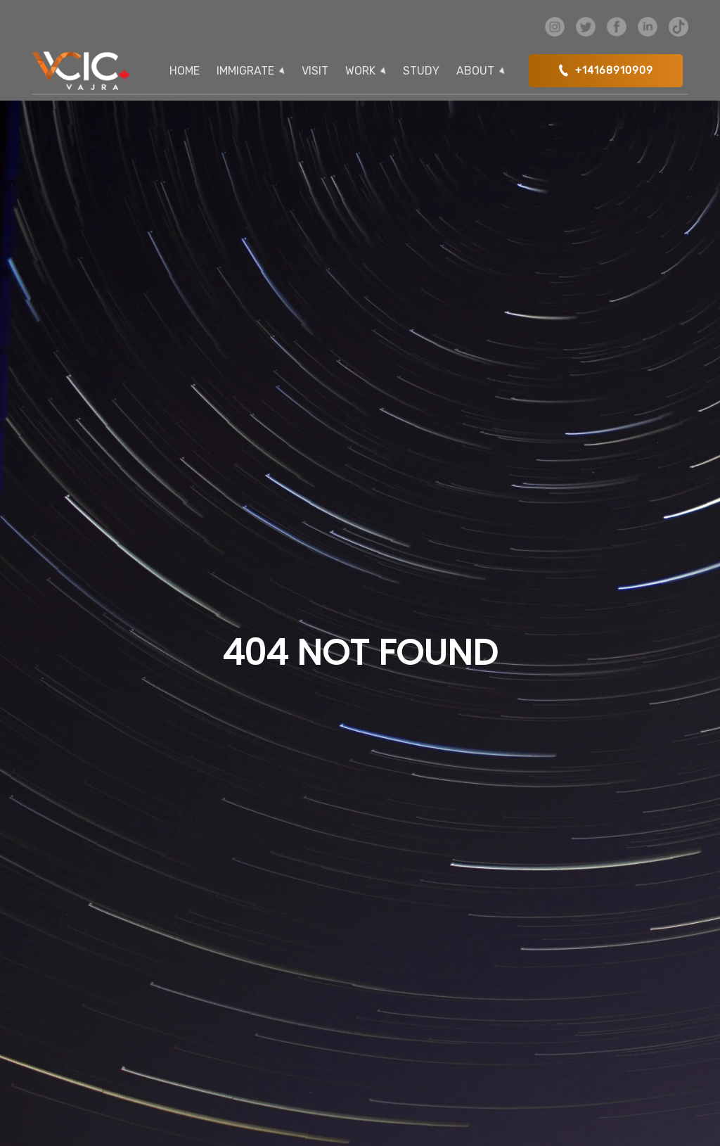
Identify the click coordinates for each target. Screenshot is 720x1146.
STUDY (421, 70)
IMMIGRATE (245, 70)
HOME (184, 70)
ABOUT (475, 70)
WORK (360, 70)
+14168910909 (605, 70)
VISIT (315, 70)
